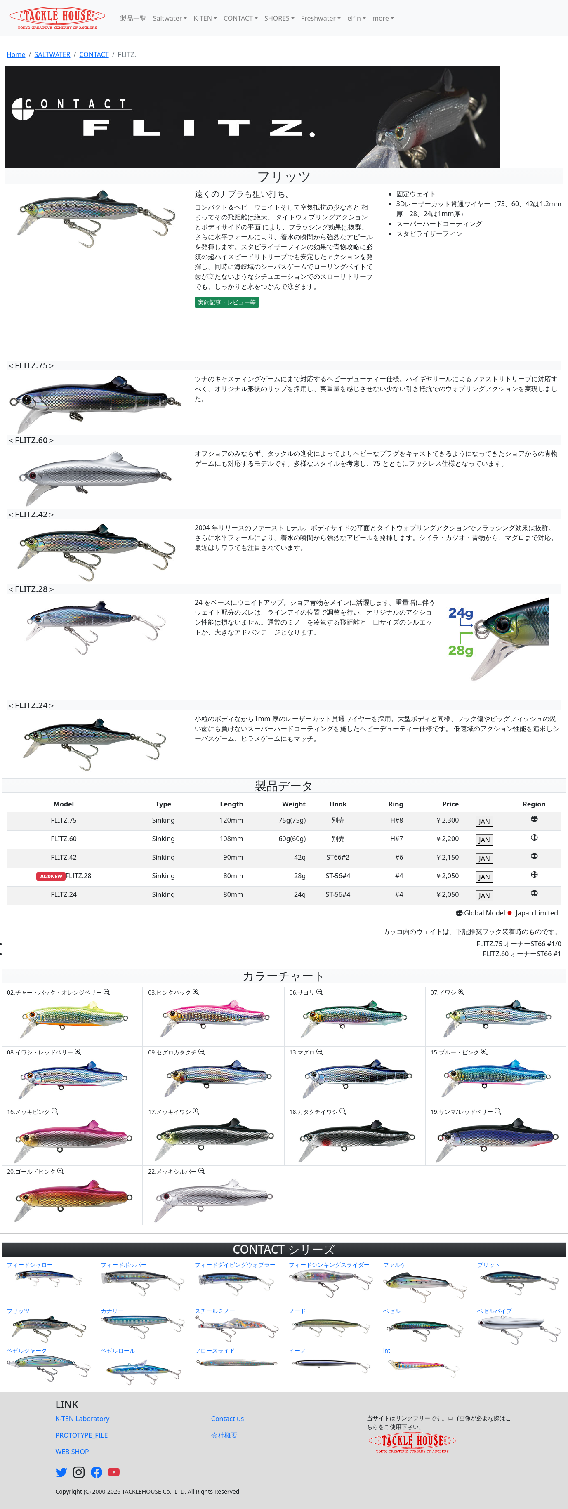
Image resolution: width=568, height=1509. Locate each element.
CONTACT (238, 18)
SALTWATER (52, 54)
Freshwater (318, 18)
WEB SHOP (72, 1451)
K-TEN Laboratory (83, 1418)
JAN (484, 821)
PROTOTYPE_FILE (82, 1435)
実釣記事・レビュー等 (227, 302)
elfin (354, 18)
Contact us (227, 1418)
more (380, 18)
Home (16, 54)
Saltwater (167, 18)
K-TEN (202, 18)
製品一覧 (133, 18)
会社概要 (224, 1435)
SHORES (277, 18)
